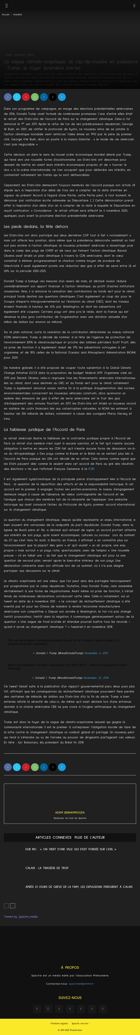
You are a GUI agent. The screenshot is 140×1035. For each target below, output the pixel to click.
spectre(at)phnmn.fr (81, 983)
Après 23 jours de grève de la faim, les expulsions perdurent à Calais (79, 886)
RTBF (91, 469)
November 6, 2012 (96, 653)
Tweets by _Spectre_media (21, 916)
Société (31, 55)
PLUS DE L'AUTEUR (90, 837)
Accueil (5, 15)
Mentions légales (59, 1023)
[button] (134, 5)
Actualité (17, 15)
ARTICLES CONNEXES (53, 837)
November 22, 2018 (96, 677)
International (19, 55)
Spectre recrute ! (80, 1023)
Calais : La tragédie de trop (47, 868)
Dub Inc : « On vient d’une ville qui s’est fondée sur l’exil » (70, 849)
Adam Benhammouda (70, 812)
